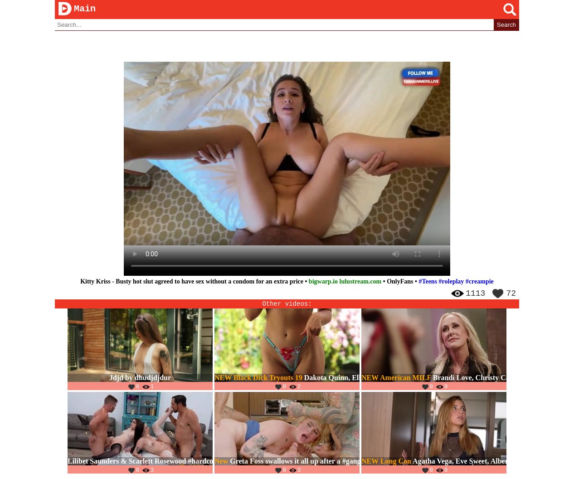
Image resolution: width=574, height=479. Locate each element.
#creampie (480, 282)
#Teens (427, 282)
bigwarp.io (323, 282)
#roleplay (451, 282)
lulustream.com (361, 282)
